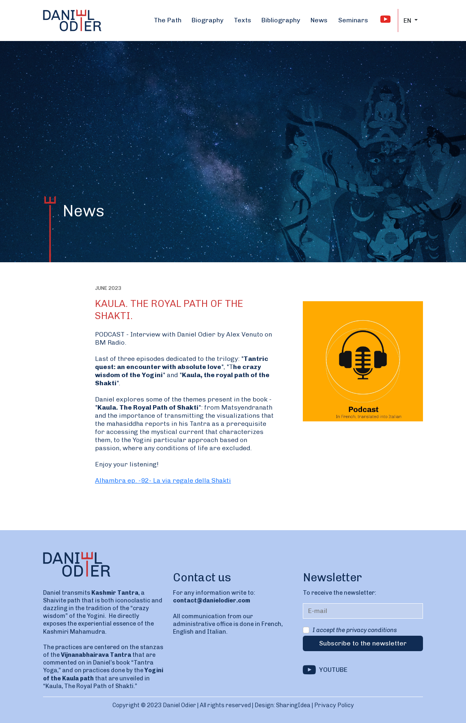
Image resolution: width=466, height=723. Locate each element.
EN (408, 20)
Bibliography (280, 20)
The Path (167, 20)
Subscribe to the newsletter (363, 643)
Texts (242, 20)
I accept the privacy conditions (355, 630)
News (319, 20)
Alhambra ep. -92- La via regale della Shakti (163, 480)
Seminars (353, 20)
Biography (207, 20)
